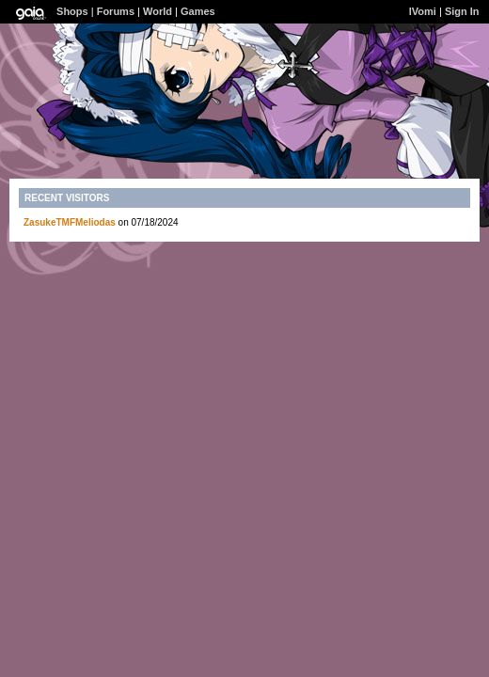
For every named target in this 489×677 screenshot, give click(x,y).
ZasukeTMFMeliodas (70, 222)
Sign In (462, 11)
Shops (72, 11)
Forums (115, 11)
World (157, 11)
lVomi (422, 11)
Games (198, 11)
